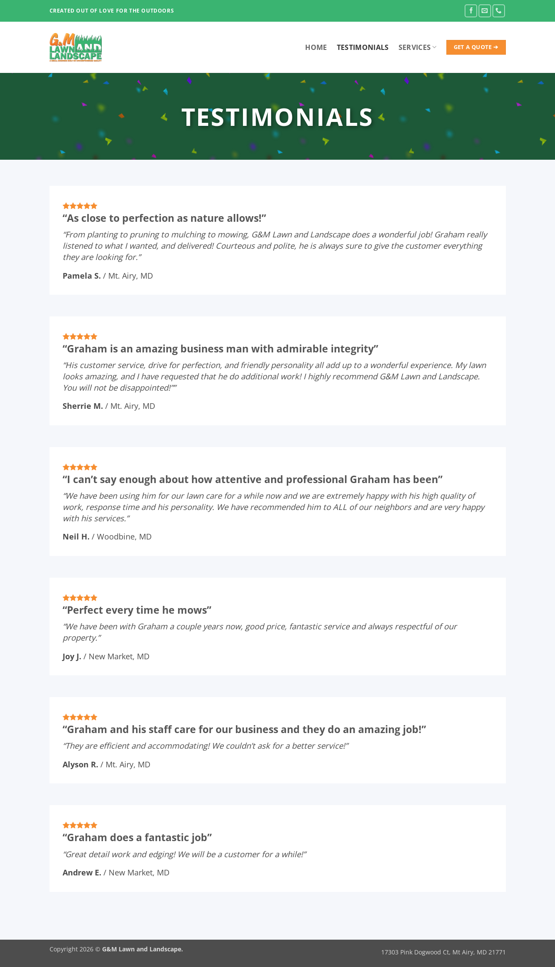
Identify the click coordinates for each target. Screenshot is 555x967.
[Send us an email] (485, 10)
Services (418, 47)
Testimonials (363, 47)
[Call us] (498, 10)
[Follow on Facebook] (471, 10)
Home (316, 47)
